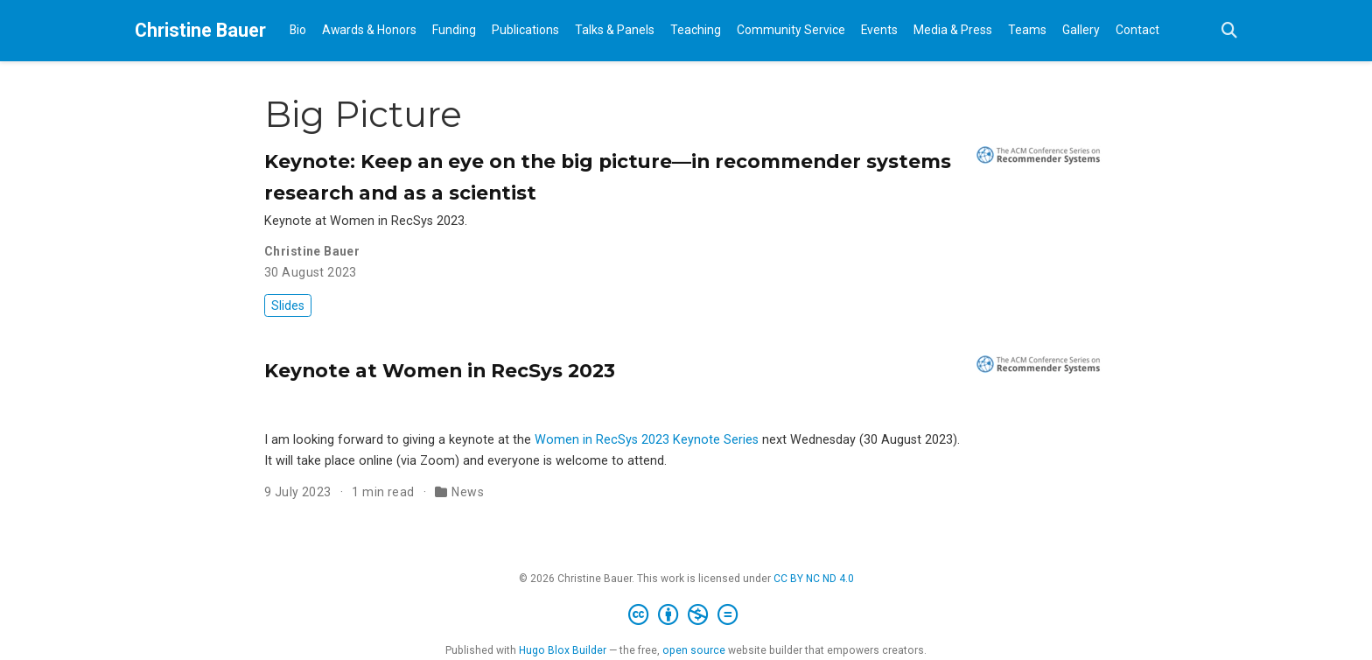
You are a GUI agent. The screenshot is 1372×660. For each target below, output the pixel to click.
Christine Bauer (200, 30)
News (468, 492)
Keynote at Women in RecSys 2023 (439, 370)
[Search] (1229, 31)
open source (693, 650)
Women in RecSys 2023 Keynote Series (647, 439)
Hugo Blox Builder (562, 650)
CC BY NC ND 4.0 (814, 578)
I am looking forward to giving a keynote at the (399, 439)
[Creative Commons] (686, 615)
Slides (287, 305)
